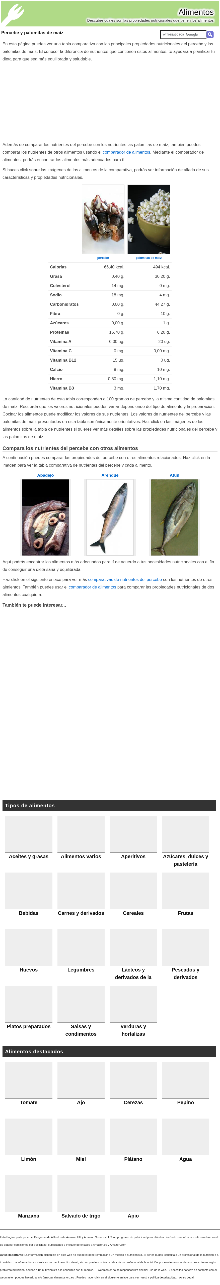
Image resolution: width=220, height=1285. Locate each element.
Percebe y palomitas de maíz (32, 32)
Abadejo (45, 475)
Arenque (109, 475)
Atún (174, 475)
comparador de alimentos (126, 152)
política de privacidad (163, 1277)
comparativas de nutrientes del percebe (125, 579)
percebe (103, 258)
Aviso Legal (186, 1277)
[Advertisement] (110, 100)
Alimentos (196, 12)
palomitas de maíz (149, 258)
